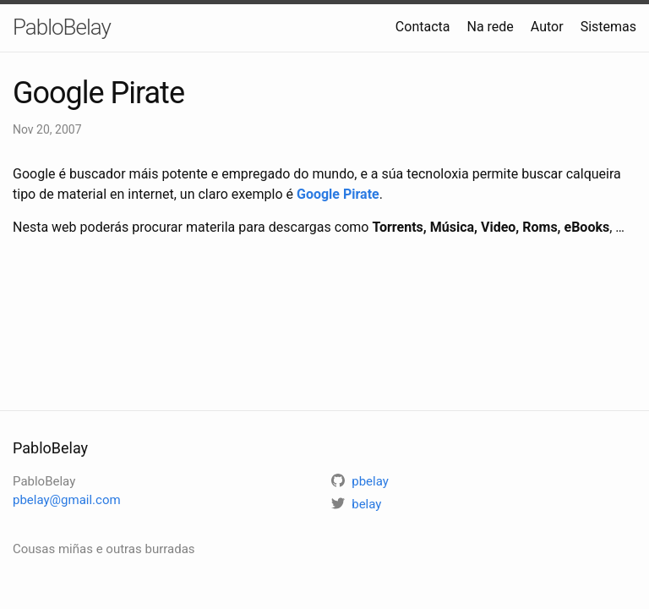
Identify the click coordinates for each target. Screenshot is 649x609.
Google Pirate (338, 194)
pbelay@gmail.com (67, 500)
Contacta (422, 27)
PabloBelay (62, 27)
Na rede (489, 27)
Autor (547, 27)
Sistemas (608, 27)
